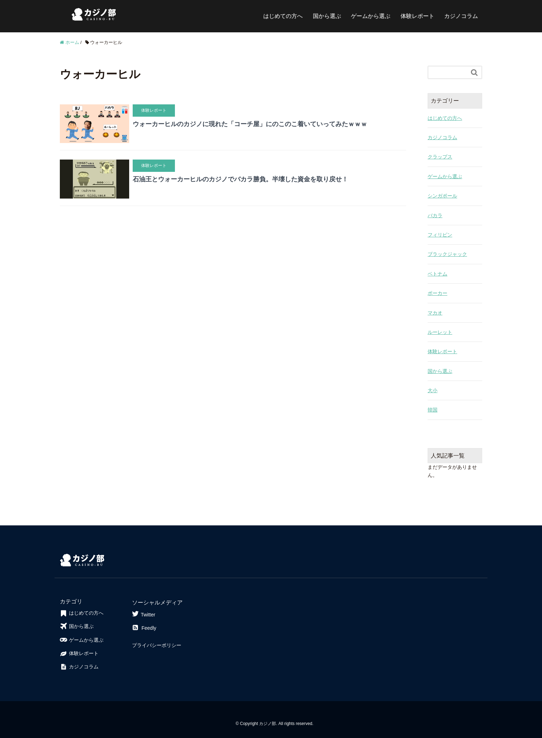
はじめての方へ (283, 16)
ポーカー (437, 293)
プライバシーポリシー (156, 645)
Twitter (143, 613)
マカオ (435, 313)
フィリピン (440, 235)
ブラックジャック (447, 254)
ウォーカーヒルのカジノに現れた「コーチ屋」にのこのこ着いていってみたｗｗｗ (250, 124)
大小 (432, 390)
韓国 (432, 410)
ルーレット (440, 332)
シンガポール (442, 196)
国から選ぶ (327, 16)
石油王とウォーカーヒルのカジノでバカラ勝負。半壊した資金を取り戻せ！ (240, 179)
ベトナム (437, 274)
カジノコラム (461, 16)
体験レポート (417, 16)
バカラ (435, 215)
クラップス (440, 157)
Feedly (144, 628)
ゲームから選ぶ (370, 16)
